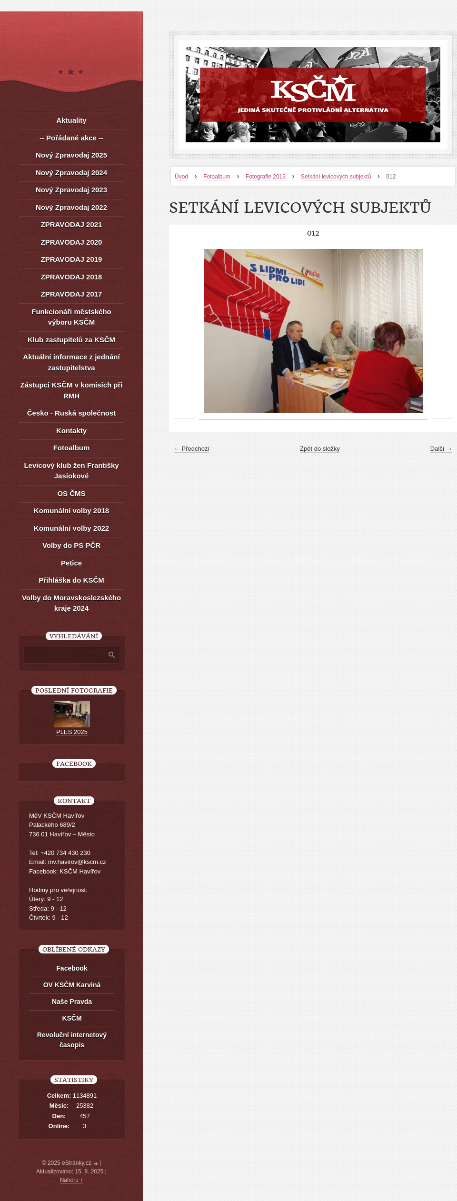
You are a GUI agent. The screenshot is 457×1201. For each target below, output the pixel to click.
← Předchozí (191, 448)
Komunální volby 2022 (71, 528)
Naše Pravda (72, 1001)
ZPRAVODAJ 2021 (71, 224)
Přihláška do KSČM (71, 580)
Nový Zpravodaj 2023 (71, 190)
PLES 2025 (72, 731)
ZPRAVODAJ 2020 (71, 242)
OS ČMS (71, 493)
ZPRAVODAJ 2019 (71, 259)
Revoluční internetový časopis (72, 1040)
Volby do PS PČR (71, 545)
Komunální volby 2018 (71, 510)
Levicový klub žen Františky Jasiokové (71, 470)
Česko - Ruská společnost (71, 413)
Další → (441, 448)
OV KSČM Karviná (72, 985)
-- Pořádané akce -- (71, 138)
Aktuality (71, 120)
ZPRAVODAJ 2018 (71, 277)
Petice (71, 563)
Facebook (71, 968)
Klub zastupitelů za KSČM (71, 340)
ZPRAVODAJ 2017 (71, 294)
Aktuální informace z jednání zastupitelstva (71, 362)
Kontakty (71, 431)
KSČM (71, 1018)
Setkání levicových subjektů (336, 176)
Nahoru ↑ (71, 1180)
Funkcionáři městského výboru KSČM (71, 317)
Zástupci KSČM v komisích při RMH (71, 390)
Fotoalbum (216, 176)
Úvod (181, 176)
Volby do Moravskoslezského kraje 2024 (71, 603)
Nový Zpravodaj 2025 (71, 155)
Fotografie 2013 (266, 176)
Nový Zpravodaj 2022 (71, 207)
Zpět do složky (320, 448)
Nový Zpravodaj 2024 (71, 173)
